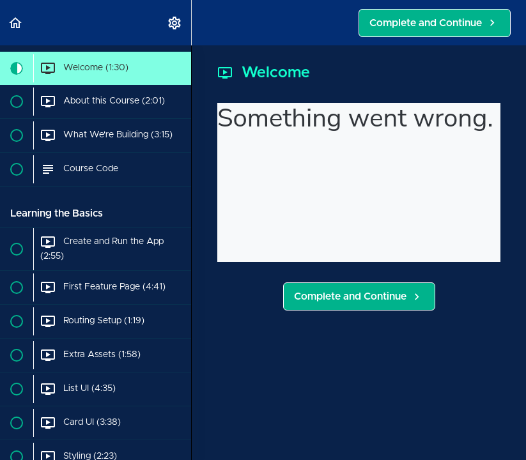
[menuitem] (175, 22)
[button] (16, 22)
